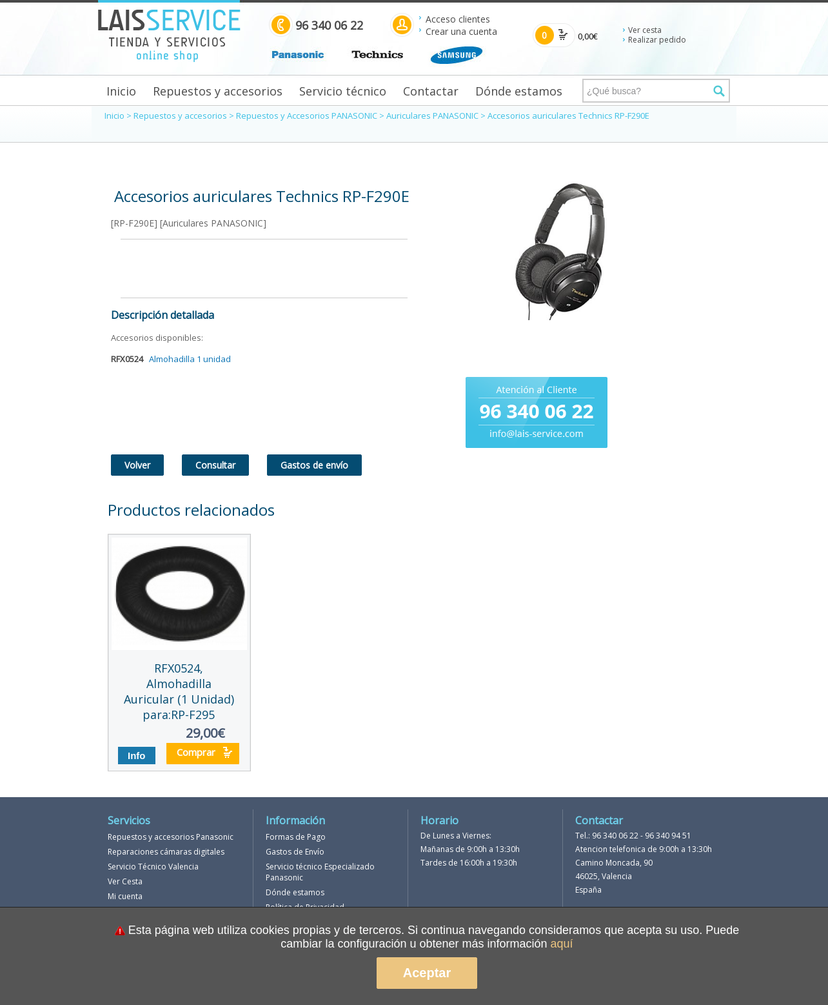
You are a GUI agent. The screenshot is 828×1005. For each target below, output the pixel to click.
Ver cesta (645, 30)
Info (137, 755)
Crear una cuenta (461, 31)
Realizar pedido (657, 39)
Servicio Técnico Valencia (153, 866)
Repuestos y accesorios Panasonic (170, 836)
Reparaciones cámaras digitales (166, 851)
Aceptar (427, 973)
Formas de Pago (296, 836)
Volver (137, 465)
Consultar (215, 465)
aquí (562, 943)
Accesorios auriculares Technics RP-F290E (568, 115)
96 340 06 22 (615, 835)
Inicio (121, 91)
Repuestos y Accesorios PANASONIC (306, 115)
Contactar (430, 91)
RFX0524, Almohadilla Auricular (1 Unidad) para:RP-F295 (179, 691)
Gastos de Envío (295, 851)
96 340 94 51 (668, 835)
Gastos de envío (314, 465)
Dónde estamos (518, 91)
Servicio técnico (342, 91)
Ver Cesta (125, 881)
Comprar (196, 752)
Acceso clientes (458, 19)
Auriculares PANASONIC (432, 115)
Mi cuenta (125, 896)
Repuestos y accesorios (217, 91)
